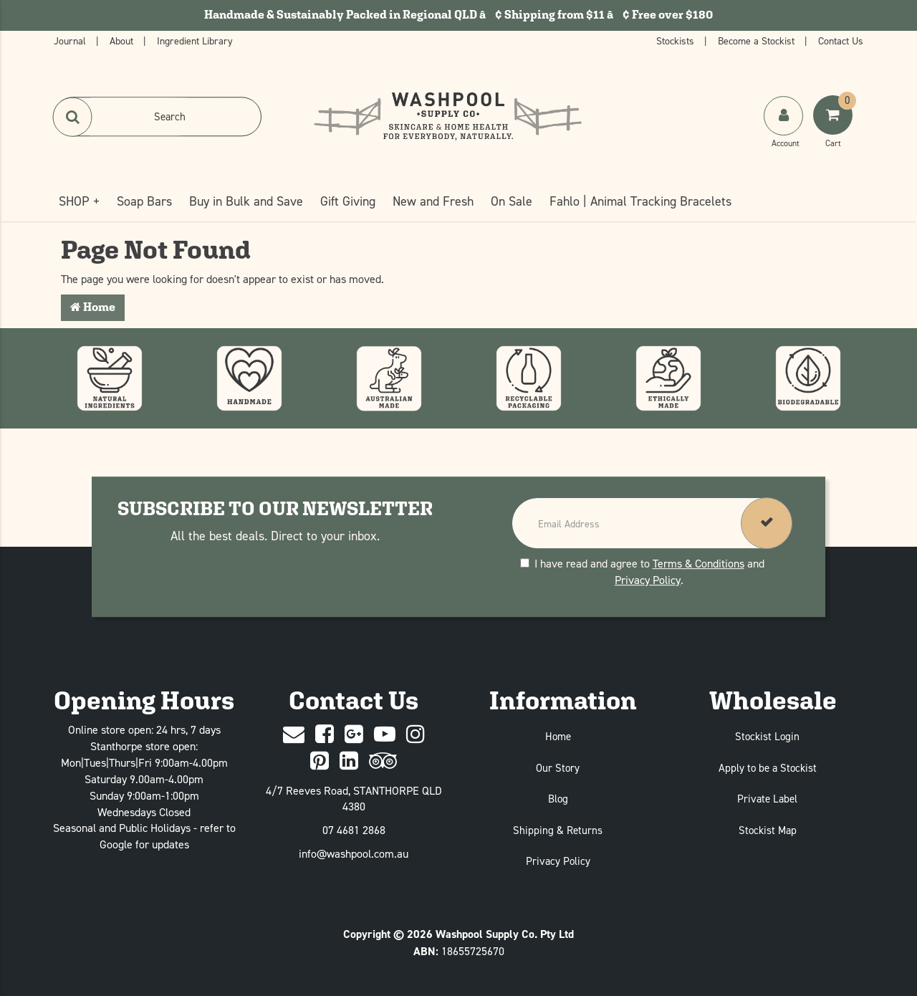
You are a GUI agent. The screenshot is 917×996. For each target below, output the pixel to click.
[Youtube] (384, 735)
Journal (71, 40)
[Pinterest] (319, 761)
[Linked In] (349, 761)
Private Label (767, 798)
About (123, 40)
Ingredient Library (195, 40)
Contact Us (840, 40)
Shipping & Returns (557, 830)
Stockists (676, 40)
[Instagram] (415, 735)
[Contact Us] (293, 735)
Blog (558, 798)
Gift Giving (347, 201)
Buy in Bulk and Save (246, 201)
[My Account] (785, 130)
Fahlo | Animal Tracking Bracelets (640, 201)
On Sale (511, 201)
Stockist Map (768, 830)
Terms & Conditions (698, 563)
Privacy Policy (648, 580)
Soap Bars (144, 201)
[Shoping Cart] (834, 130)
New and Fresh (433, 201)
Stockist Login (767, 736)
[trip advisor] (383, 761)
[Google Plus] (354, 735)
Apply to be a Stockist (768, 768)
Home (92, 307)
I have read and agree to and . (642, 571)
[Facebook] (324, 735)
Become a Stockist (757, 40)
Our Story (558, 768)
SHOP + (79, 201)
